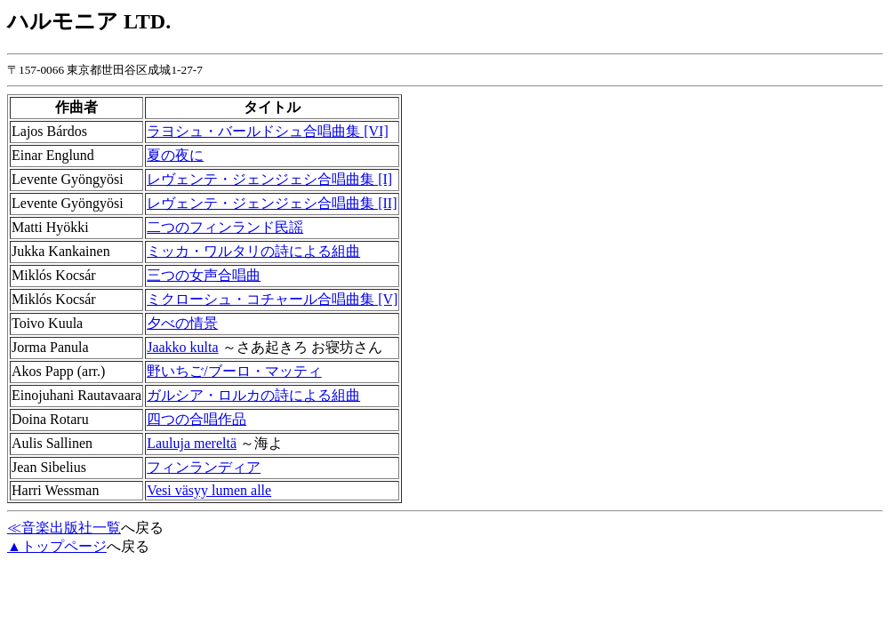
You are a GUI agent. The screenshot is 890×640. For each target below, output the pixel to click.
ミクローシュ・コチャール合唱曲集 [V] (272, 299)
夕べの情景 (182, 323)
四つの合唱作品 (196, 419)
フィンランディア (204, 467)
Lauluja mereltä (192, 443)
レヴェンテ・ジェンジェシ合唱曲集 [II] (272, 203)
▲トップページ (57, 546)
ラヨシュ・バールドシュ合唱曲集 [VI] (268, 131)
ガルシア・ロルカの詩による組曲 (253, 395)
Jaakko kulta (182, 347)
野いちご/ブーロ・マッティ (234, 371)
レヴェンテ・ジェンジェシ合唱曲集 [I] (269, 179)
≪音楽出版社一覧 (64, 527)
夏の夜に (175, 155)
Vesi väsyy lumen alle (209, 490)
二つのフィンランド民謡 (225, 227)
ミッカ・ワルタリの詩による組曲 (253, 251)
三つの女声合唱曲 (204, 275)
